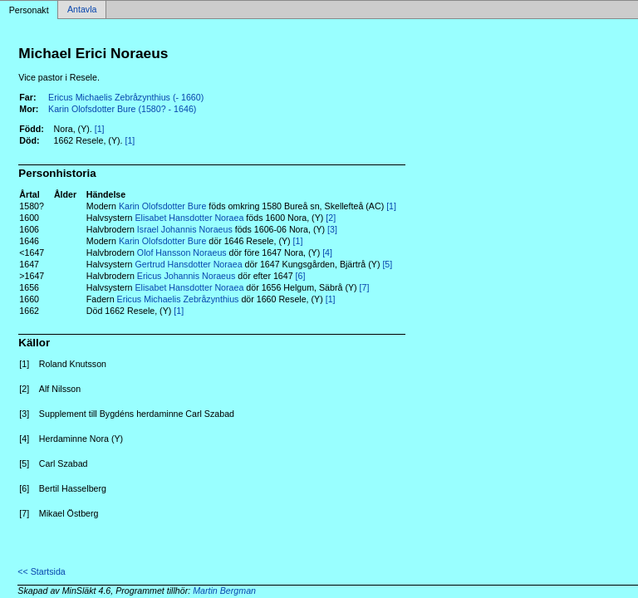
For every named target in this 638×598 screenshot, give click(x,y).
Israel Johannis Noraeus (185, 229)
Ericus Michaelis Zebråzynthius (178, 299)
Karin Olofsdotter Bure (162, 206)
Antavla (82, 10)
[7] (365, 287)
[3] (332, 229)
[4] (327, 252)
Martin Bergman (224, 591)
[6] (301, 276)
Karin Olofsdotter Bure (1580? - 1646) (122, 109)
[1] (100, 129)
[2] (331, 218)
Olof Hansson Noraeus (182, 252)
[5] (387, 264)
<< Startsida (41, 571)
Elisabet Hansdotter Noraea (189, 218)
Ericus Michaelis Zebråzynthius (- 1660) (126, 97)
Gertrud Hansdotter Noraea (188, 264)
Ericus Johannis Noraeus (186, 276)
